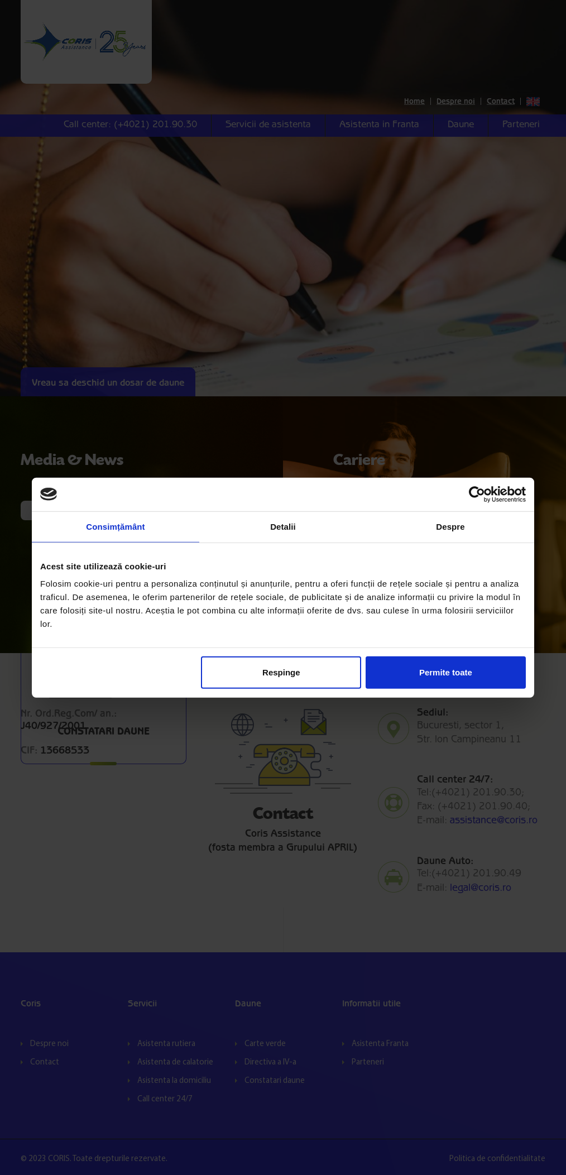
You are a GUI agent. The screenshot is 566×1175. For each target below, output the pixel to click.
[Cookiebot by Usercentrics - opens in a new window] (477, 494)
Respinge (281, 672)
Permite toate (445, 672)
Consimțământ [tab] (115, 526)
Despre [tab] (450, 526)
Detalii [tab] (283, 526)
